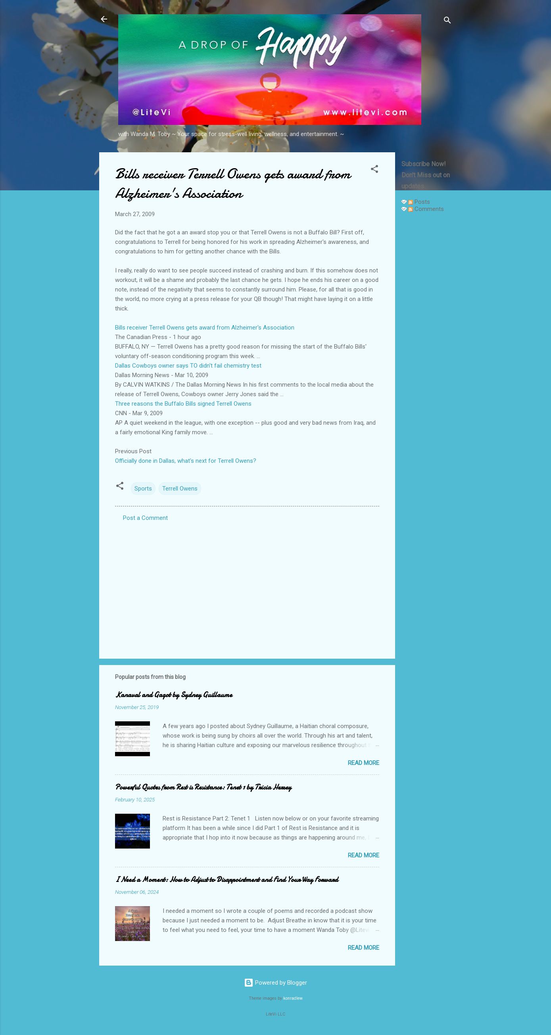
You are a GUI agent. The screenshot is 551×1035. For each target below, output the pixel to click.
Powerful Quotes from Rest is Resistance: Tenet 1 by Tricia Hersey (203, 787)
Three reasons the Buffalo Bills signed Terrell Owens (183, 403)
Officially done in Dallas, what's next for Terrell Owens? (185, 460)
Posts (419, 201)
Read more (363, 763)
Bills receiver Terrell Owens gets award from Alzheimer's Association (204, 327)
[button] (374, 170)
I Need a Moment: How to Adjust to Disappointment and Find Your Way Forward (226, 880)
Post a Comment (145, 517)
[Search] (447, 22)
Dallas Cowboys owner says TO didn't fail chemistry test (188, 365)
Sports (143, 488)
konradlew (293, 998)
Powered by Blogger (275, 982)
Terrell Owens (180, 488)
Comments (426, 209)
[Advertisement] (426, 338)
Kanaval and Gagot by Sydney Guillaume (173, 695)
